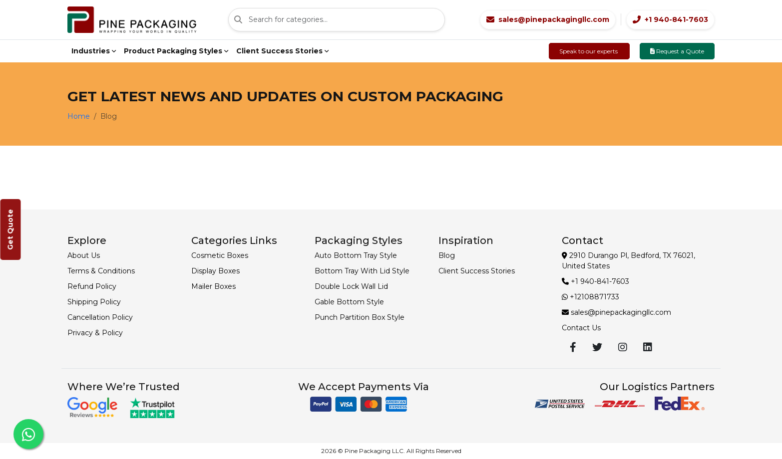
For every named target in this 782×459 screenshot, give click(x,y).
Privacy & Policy (95, 332)
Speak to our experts (589, 51)
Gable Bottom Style (349, 301)
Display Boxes (215, 270)
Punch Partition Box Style (359, 317)
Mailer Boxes (213, 286)
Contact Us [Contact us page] (581, 327)
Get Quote (10, 229)
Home (78, 116)
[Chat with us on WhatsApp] (28, 434)
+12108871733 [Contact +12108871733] (590, 296)
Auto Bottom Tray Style (356, 255)
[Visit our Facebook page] (573, 347)
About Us (83, 255)
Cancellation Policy (100, 317)
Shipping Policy (94, 301)
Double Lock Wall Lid (351, 286)
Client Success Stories (476, 270)
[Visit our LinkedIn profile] (647, 347)
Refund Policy (91, 286)
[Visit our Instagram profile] (622, 347)
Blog (446, 255)
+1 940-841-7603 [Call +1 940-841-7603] (595, 281)
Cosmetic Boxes (219, 255)
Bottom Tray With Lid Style (362, 270)
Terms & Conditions (101, 270)
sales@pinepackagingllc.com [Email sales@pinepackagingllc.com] (616, 312)
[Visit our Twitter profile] (597, 347)
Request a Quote (677, 51)
